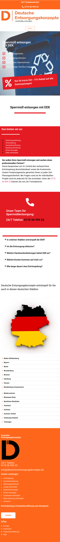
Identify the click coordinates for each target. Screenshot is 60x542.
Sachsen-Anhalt (10, 414)
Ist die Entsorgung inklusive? (20, 246)
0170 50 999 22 (34, 219)
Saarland (7, 405)
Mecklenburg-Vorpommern (14, 387)
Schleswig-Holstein (11, 418)
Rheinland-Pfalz (10, 397)
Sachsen (7, 410)
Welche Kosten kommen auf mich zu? (25, 259)
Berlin (6, 367)
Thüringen (7, 422)
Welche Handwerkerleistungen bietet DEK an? (28, 253)
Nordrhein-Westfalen (11, 401)
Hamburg (7, 379)
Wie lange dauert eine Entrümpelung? (24, 266)
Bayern (6, 362)
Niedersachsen (9, 393)
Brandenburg (9, 371)
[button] (30, 239)
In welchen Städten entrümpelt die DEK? (26, 240)
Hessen (6, 383)
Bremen (7, 375)
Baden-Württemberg (11, 358)
